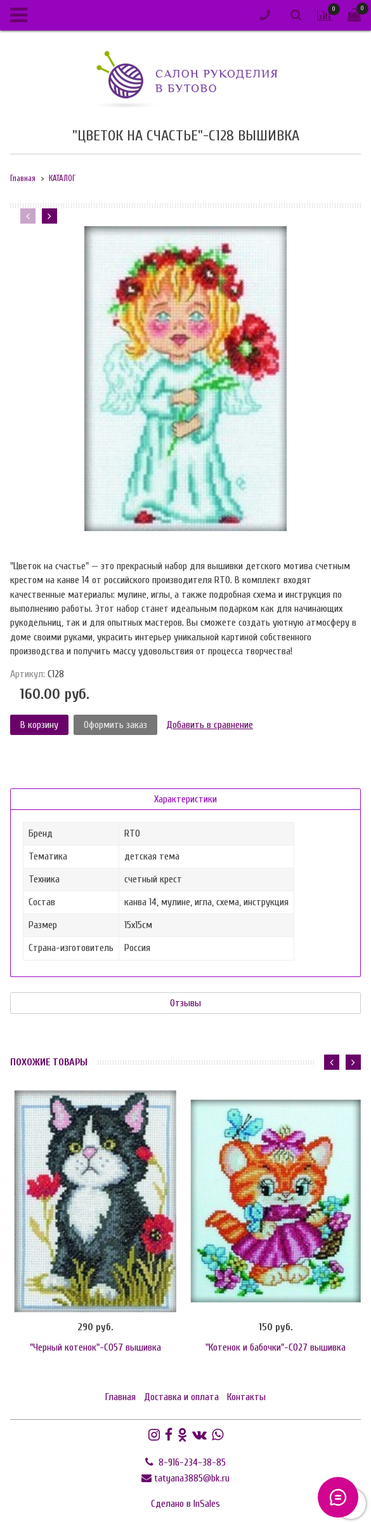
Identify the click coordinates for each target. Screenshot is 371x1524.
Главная (23, 178)
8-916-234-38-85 (191, 1462)
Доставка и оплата (181, 1397)
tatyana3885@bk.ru (192, 1478)
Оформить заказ (115, 725)
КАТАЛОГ (62, 178)
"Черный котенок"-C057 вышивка (95, 1347)
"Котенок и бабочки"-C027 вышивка (275, 1347)
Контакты (246, 1397)
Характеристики (185, 799)
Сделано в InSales (185, 1504)
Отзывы (185, 1003)
